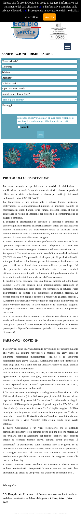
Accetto (25, 126)
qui (40, 6)
